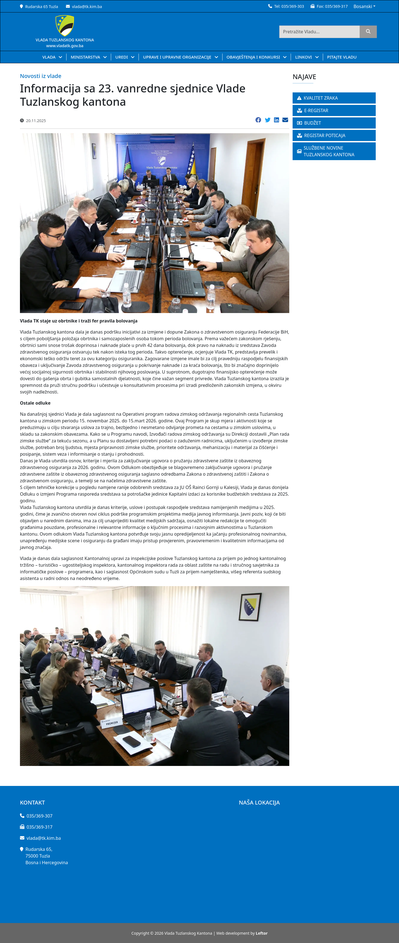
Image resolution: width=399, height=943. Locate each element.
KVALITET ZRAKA (317, 98)
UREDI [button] (122, 57)
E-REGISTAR (312, 110)
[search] (368, 32)
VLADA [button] (49, 57)
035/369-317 (336, 6)
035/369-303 (292, 6)
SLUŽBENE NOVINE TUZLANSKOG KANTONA (325, 151)
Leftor (262, 933)
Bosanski (363, 6)
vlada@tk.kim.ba (87, 6)
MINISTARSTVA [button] (86, 57)
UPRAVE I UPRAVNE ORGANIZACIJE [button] (177, 57)
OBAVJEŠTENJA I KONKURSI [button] (254, 57)
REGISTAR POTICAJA (321, 135)
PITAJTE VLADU (342, 57)
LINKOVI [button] (304, 57)
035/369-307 (39, 816)
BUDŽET (309, 123)
